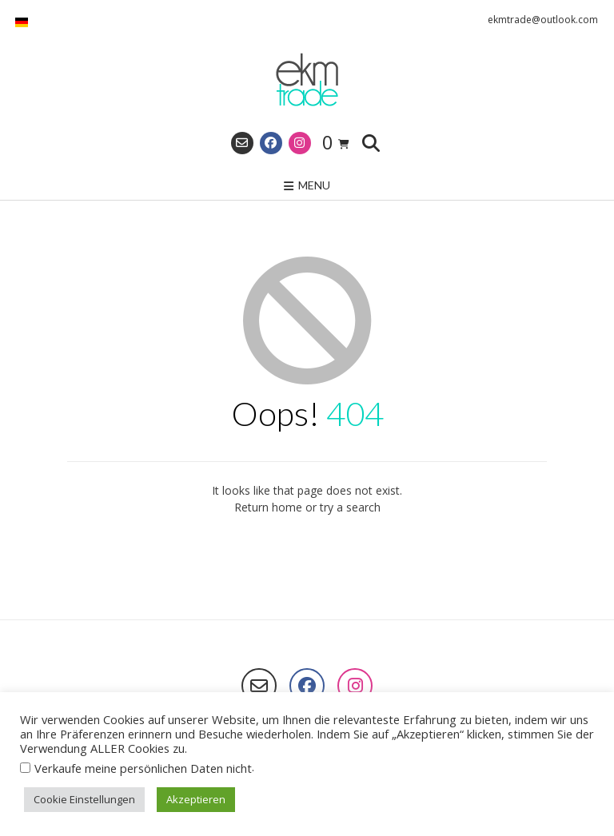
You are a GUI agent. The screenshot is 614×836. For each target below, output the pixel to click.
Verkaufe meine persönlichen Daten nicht (143, 768)
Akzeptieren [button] (195, 799)
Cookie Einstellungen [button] (84, 799)
